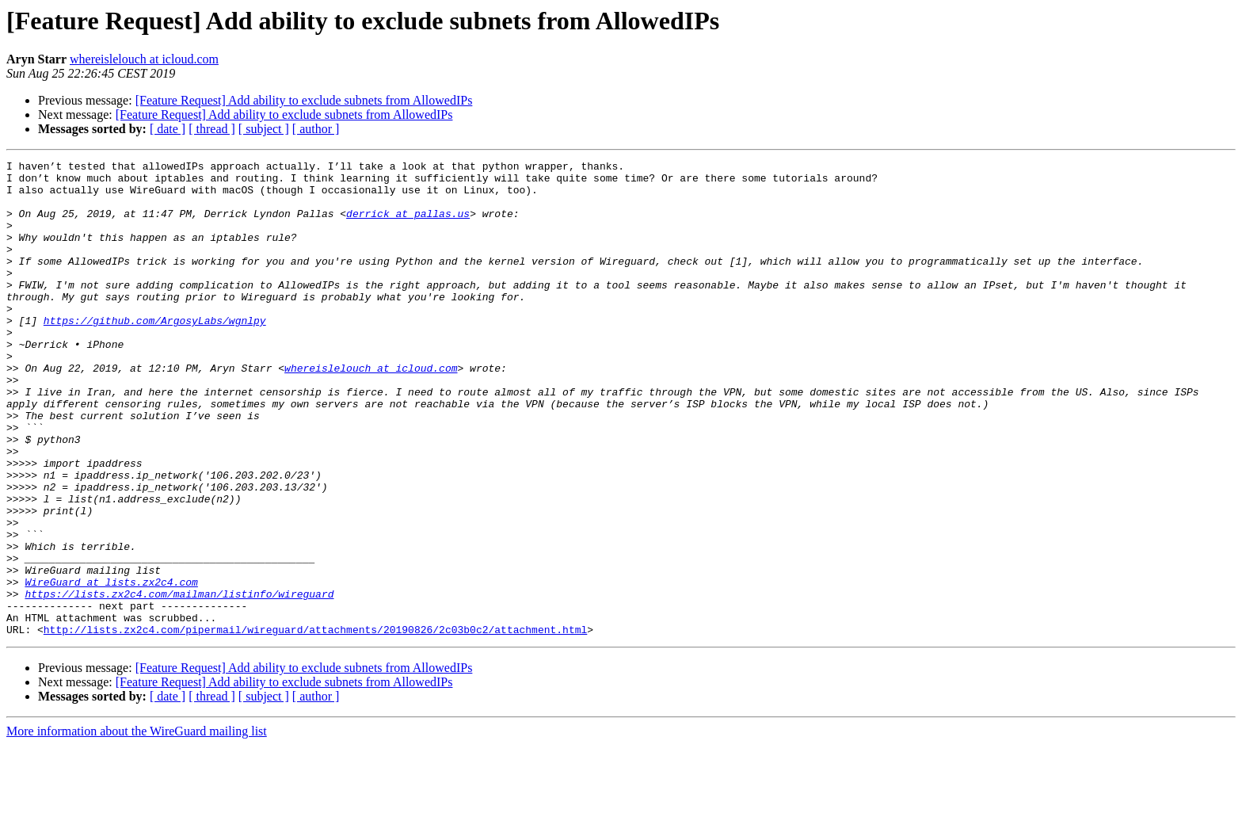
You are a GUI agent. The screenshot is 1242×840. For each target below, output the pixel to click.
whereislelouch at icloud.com (144, 59)
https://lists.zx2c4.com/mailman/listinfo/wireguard (179, 681)
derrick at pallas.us (408, 225)
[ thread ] (212, 129)
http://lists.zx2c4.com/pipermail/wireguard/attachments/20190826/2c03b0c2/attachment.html (315, 724)
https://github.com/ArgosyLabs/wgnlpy (155, 353)
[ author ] (316, 129)
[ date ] (167, 129)
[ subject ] (263, 129)
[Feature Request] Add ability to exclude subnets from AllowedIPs (304, 100)
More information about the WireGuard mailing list (136, 826)
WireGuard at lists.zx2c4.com (111, 667)
